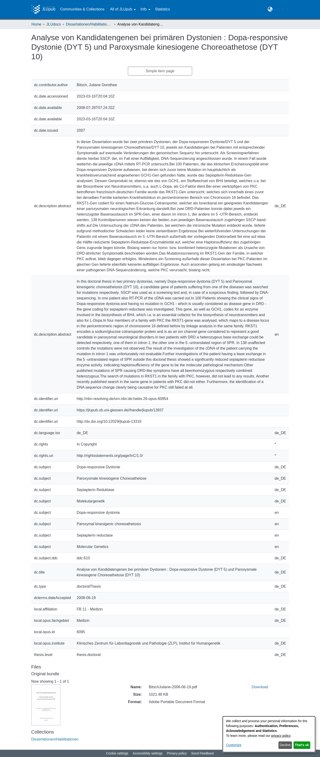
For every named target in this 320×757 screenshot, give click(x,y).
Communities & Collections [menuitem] (82, 9)
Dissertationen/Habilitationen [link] (89, 24)
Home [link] (37, 24)
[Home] (43, 9)
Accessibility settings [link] (147, 753)
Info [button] (143, 9)
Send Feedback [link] (202, 753)
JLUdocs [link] (53, 24)
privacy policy (281, 735)
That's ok (302, 745)
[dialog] (269, 734)
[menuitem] (122, 9)
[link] (55, 739)
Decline (285, 745)
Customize (233, 745)
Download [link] (260, 687)
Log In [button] (280, 9)
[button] (270, 9)
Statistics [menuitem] (162, 9)
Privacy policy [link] (177, 753)
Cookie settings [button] (117, 753)
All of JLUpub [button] (121, 9)
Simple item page (160, 71)
